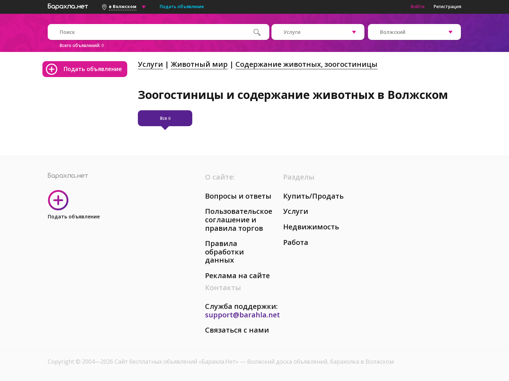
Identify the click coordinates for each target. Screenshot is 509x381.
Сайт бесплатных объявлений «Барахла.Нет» (177, 361)
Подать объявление (182, 7)
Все (165, 118)
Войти (418, 7)
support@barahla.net (242, 315)
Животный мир (199, 64)
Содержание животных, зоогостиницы (306, 64)
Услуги (150, 64)
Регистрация (447, 7)
